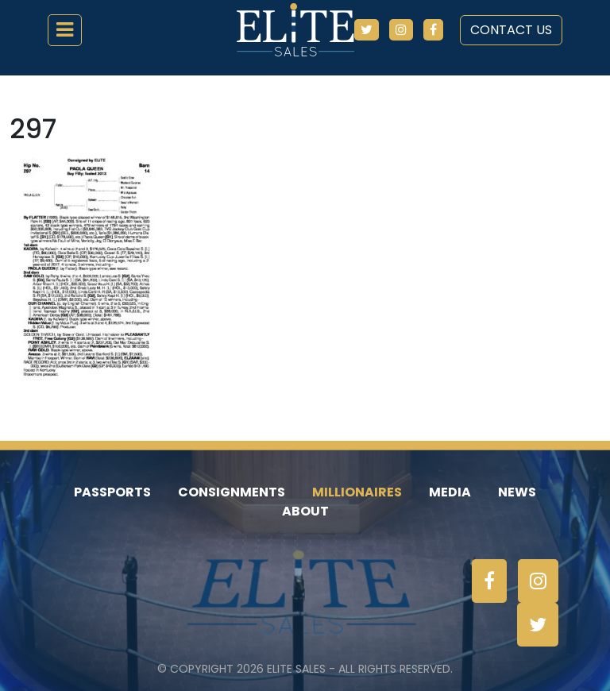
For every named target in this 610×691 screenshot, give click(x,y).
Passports (112, 492)
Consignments (231, 492)
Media (450, 492)
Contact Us (511, 30)
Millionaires (357, 492)
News (517, 492)
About (305, 511)
